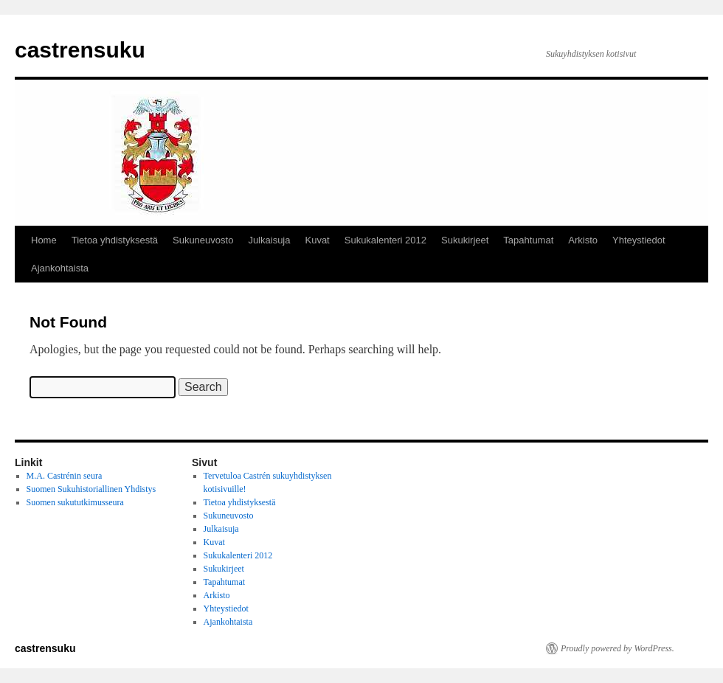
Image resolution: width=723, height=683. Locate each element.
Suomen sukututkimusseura (75, 502)
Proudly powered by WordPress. (617, 648)
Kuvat (317, 240)
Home (44, 240)
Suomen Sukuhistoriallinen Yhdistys (91, 489)
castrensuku (80, 50)
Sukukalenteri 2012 (385, 240)
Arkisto (583, 240)
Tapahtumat (528, 240)
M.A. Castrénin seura (65, 476)
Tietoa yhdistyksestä (115, 240)
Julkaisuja (269, 240)
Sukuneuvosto (203, 240)
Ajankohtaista (60, 268)
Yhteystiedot (638, 240)
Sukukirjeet (464, 240)
